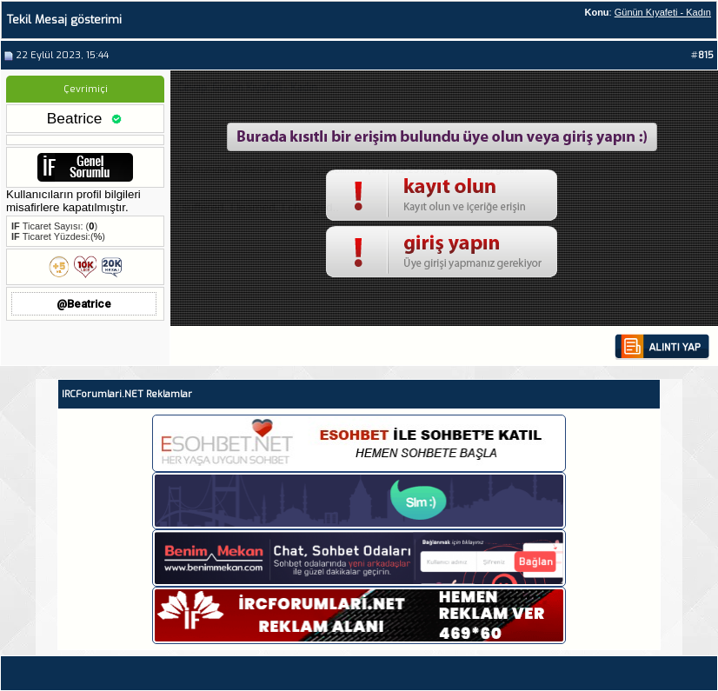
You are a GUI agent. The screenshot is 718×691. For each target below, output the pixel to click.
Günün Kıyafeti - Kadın (663, 12)
